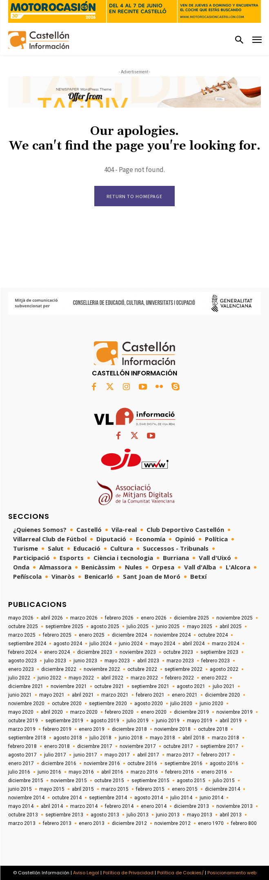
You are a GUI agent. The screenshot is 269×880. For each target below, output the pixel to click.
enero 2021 (185, 695)
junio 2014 (211, 797)
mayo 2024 (162, 643)
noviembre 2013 (234, 806)
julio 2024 (100, 643)
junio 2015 (20, 789)
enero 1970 (211, 823)
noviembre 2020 (26, 703)
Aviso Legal (86, 872)
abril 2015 (83, 789)
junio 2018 (130, 737)
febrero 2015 (150, 789)
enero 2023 (21, 669)
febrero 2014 (119, 806)
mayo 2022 (81, 677)
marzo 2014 (84, 806)
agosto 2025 (105, 626)
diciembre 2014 (222, 789)
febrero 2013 (57, 823)
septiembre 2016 (183, 763)
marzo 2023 (180, 660)
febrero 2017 (215, 754)
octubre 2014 (67, 797)
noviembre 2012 (172, 823)
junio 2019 (168, 720)
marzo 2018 (225, 737)
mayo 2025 (199, 626)
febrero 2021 (150, 695)
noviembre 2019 (234, 712)
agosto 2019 (105, 720)
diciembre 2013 (191, 806)
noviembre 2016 (102, 763)
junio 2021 (20, 695)
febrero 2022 (179, 677)
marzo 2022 (144, 677)
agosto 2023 (22, 660)
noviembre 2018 (172, 729)
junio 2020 (211, 703)
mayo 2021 (51, 695)
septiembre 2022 (183, 669)
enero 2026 (154, 617)
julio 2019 (138, 720)
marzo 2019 (22, 729)
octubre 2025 (23, 626)
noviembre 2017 (138, 746)
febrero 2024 (22, 652)
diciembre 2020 (222, 695)
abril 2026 (52, 617)
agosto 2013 (105, 814)
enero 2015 (185, 789)
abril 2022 (112, 677)
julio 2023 (55, 660)
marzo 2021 (115, 695)
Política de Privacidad (128, 872)
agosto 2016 (224, 763)
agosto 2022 (224, 669)
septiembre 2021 (150, 686)
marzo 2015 (115, 789)
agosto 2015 (191, 780)
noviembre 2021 (69, 686)
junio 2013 (168, 814)
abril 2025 (231, 626)
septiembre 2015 (150, 780)
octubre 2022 (142, 669)
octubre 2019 (23, 720)
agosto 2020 (148, 703)
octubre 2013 (23, 814)
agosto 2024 (67, 643)
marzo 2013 (22, 823)
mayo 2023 (117, 660)
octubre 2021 (109, 686)
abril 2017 (148, 754)
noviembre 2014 (26, 797)
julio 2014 (181, 797)
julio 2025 (138, 626)
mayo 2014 (20, 806)
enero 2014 (154, 806)
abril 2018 (193, 737)
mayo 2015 (51, 789)
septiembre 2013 (64, 814)
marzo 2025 (22, 635)
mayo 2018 (162, 737)
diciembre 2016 (58, 763)
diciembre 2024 (129, 635)
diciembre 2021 (25, 686)
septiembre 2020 (108, 703)
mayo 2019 (199, 720)
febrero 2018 (22, 746)
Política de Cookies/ (180, 872)
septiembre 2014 (108, 797)
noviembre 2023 (138, 652)
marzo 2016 (144, 772)
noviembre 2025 (234, 617)
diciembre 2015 (25, 780)
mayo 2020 (20, 712)
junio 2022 (49, 677)
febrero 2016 (179, 772)
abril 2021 (83, 695)
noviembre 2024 (172, 635)
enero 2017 (21, 763)
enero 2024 (57, 652)
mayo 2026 (20, 617)
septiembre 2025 (64, 626)
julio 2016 (19, 772)
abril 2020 (52, 712)
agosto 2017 (22, 754)
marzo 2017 (180, 754)
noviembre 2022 (102, 669)
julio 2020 (181, 703)
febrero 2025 (57, 635)
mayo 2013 (199, 814)
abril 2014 (52, 806)
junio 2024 (130, 643)
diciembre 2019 (191, 712)
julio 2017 (55, 754)
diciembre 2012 (129, 823)
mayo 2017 (117, 754)
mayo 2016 (81, 772)
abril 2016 (112, 772)
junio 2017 (85, 754)
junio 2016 (49, 772)
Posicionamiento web (231, 872)
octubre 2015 (109, 780)
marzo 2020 (84, 712)
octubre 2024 (213, 635)
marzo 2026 (84, 617)
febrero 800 (244, 823)
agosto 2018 (67, 737)
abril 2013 (231, 814)
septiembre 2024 (27, 643)
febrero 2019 (57, 729)
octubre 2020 (67, 703)
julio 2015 (224, 780)
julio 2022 (19, 677)
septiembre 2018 (27, 737)
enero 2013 (91, 823)
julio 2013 (138, 814)
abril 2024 (193, 643)
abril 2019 (231, 720)
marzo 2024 (225, 643)
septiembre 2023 (219, 652)
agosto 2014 (148, 797)
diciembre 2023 (94, 652)
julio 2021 (224, 686)
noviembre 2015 (69, 780)
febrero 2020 (119, 712)
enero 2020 (154, 712)
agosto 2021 (191, 686)
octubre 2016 (142, 763)
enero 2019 (91, 729)
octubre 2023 (178, 652)
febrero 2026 (119, 617)
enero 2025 (91, 635)
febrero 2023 (215, 660)
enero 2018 (57, 746)
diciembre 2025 (191, 617)
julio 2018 (100, 737)
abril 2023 (148, 660)
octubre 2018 (213, 729)
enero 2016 (214, 772)
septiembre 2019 (64, 720)
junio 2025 (168, 626)
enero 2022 (214, 677)
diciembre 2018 (129, 729)
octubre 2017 (178, 746)
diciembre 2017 (94, 746)
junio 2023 (85, 660)
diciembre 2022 (58, 669)
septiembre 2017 (219, 746)
